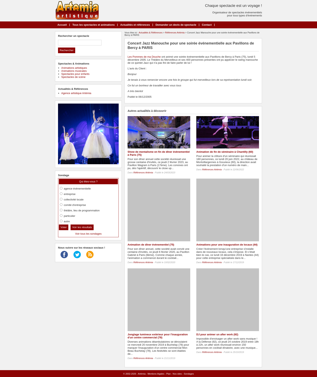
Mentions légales (156, 374)
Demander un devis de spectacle (175, 24)
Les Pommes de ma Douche (144, 56)
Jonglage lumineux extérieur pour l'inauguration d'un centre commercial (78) (158, 336)
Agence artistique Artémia (76, 93)
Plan (168, 374)
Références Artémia (175, 32)
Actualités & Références (150, 32)
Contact (206, 24)
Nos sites (177, 374)
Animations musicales (74, 70)
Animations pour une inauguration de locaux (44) (227, 244)
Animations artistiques (74, 67)
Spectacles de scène (73, 76)
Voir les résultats (82, 227)
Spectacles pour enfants (75, 73)
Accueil (62, 24)
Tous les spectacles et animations (93, 24)
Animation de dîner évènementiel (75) (151, 244)
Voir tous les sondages (88, 233)
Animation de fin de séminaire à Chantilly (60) (224, 151)
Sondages (189, 374)
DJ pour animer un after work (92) (217, 334)
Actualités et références (135, 24)
